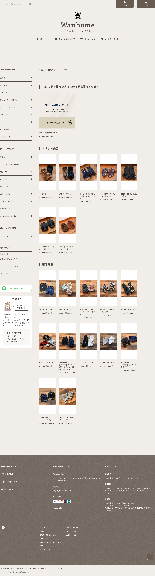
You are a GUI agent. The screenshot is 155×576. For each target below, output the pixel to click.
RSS (1, 273)
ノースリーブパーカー (128, 310)
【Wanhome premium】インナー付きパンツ (128, 365)
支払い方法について (48, 531)
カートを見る (107, 39)
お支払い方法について (9, 259)
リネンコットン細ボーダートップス (67, 419)
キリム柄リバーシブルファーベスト (67, 248)
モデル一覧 (4, 254)
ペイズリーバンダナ (46, 363)
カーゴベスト (43, 194)
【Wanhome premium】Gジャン (46, 419)
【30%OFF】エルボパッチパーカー (129, 195)
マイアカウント (72, 527)
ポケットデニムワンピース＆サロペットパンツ (87, 196)
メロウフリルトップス (107, 363)
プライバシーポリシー (49, 546)
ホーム (44, 39)
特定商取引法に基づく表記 (51, 542)
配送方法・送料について (9, 266)
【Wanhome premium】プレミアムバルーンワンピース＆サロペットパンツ (67, 366)
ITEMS (145, 4)
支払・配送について (65, 39)
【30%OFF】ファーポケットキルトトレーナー (47, 248)
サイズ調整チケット (48, 132)
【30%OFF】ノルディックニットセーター (108, 195)
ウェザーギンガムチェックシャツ (107, 311)
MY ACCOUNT (125, 4)
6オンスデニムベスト (46, 310)
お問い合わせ (87, 39)
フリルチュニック (65, 310)
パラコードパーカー (66, 194)
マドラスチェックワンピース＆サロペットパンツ (87, 312)
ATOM (7, 273)
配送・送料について (48, 535)
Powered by (16, 572)
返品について (45, 538)
